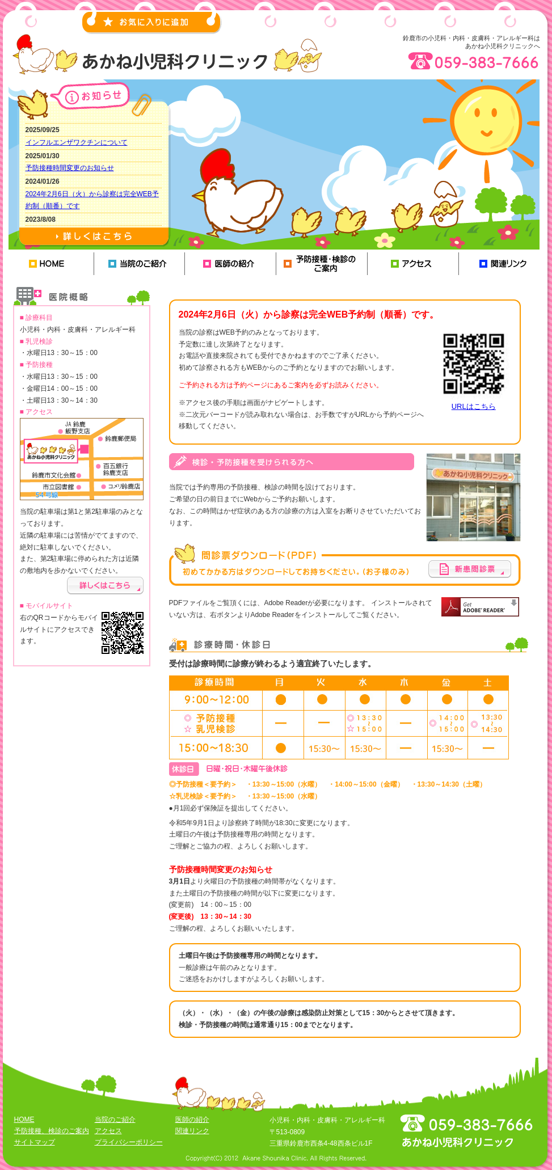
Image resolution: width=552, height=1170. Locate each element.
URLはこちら (474, 406)
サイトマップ (34, 1142)
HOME (48, 263)
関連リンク (505, 263)
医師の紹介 (231, 263)
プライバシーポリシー (129, 1142)
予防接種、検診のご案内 (322, 263)
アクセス (414, 263)
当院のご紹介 (140, 263)
